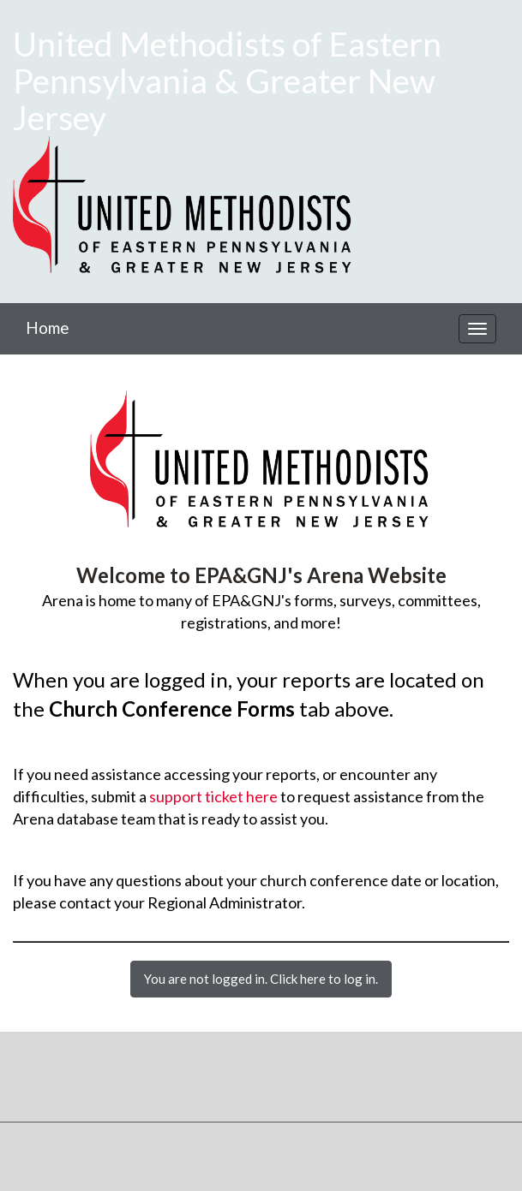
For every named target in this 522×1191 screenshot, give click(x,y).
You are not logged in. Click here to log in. (261, 978)
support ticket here (213, 796)
